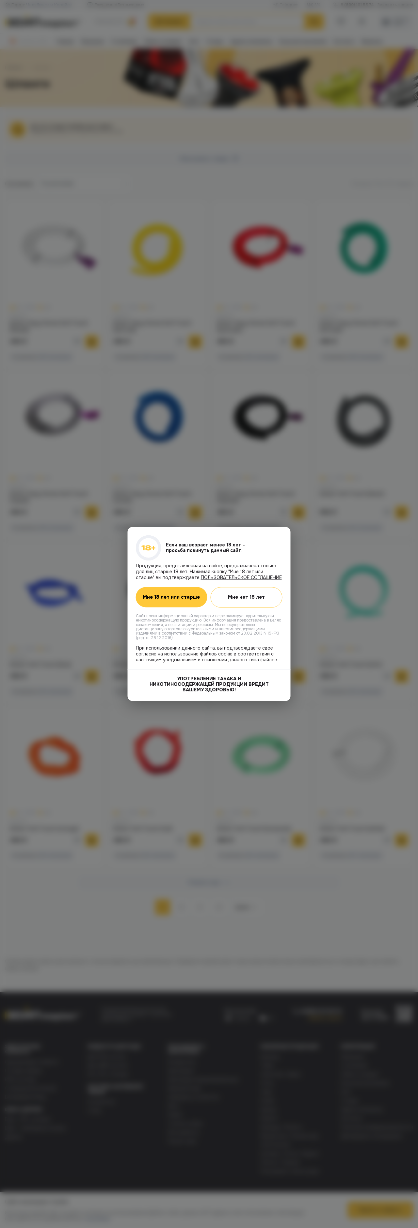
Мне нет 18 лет (246, 597)
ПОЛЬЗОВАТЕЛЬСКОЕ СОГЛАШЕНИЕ (241, 577)
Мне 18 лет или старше (171, 597)
